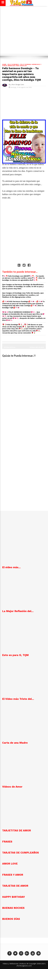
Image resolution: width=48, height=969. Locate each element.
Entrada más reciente (37, 347)
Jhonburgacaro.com (24, 966)
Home (4, 64)
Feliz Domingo (13, 64)
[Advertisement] (24, 31)
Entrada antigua (9, 347)
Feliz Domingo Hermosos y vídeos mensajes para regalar (21, 65)
